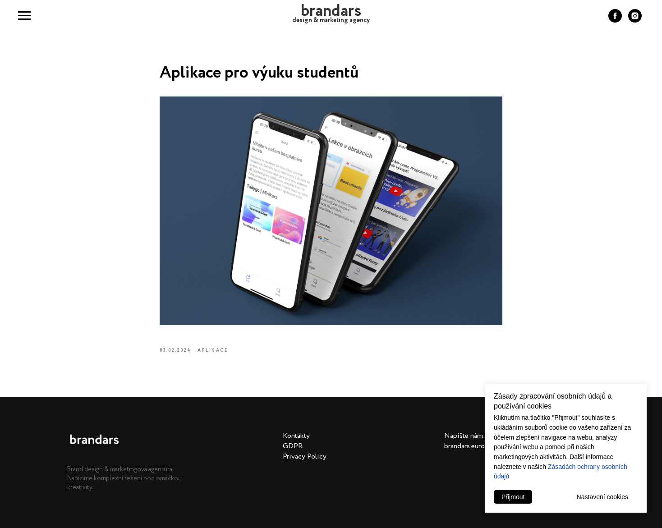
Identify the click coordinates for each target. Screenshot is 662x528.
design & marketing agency (331, 20)
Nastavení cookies (602, 496)
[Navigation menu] (24, 15)
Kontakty (296, 436)
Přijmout (512, 496)
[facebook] (615, 20)
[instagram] (635, 20)
